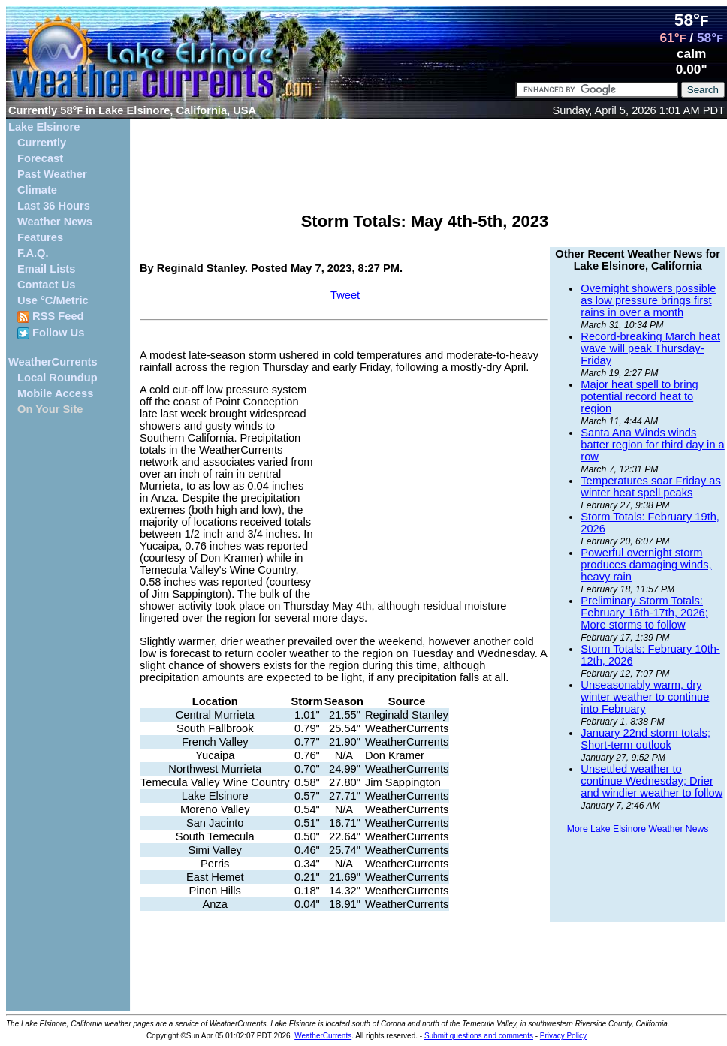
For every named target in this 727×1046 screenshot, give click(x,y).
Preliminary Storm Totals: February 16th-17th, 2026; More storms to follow (644, 613)
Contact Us (46, 285)
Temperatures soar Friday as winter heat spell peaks (651, 487)
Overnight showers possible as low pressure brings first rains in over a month (648, 300)
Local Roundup (57, 378)
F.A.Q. (33, 253)
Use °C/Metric (53, 300)
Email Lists (46, 269)
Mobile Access (55, 393)
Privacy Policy (563, 1036)
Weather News (54, 222)
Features (40, 237)
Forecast (40, 158)
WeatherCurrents (53, 362)
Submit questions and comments (478, 1036)
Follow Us (50, 333)
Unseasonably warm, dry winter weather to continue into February (645, 697)
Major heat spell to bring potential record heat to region (639, 396)
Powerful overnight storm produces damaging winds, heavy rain (646, 565)
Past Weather (52, 174)
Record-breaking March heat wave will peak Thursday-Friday (650, 348)
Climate (37, 190)
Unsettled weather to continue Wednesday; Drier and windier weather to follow (651, 781)
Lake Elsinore (44, 127)
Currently (41, 143)
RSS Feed (50, 316)
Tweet (345, 295)
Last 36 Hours (53, 206)
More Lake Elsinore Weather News (638, 829)
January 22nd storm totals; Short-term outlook (645, 739)
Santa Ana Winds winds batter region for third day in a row (652, 445)
